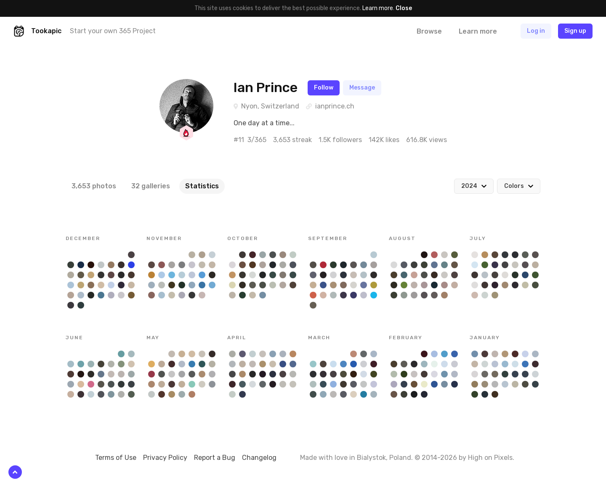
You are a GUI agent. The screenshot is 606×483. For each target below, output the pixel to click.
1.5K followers (340, 140)
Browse (429, 31)
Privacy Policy (165, 458)
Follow (323, 87)
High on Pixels (490, 458)
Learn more (377, 8)
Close (404, 8)
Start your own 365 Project (113, 31)
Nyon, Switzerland (270, 106)
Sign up (575, 30)
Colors (514, 186)
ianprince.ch (334, 106)
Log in (536, 30)
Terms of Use (115, 458)
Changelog (259, 458)
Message (362, 87)
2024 (469, 186)
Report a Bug (214, 458)
